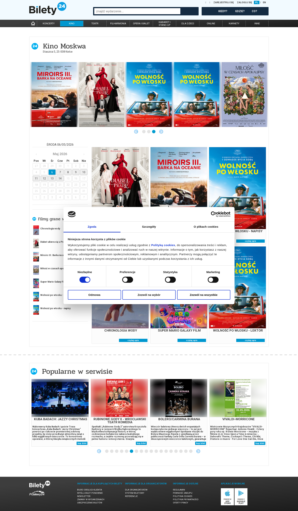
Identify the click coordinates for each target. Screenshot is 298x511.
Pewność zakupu (182, 493)
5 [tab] (127, 451)
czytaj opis (250, 241)
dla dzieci (187, 23)
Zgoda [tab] (92, 226)
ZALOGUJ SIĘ (244, 2)
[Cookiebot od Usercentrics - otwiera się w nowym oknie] (213, 214)
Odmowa (94, 294)
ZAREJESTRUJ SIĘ (223, 2)
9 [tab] (146, 451)
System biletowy (134, 493)
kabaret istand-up (164, 23)
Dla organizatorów (136, 490)
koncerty (49, 23)
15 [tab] (176, 451)
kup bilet (82, 443)
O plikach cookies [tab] (206, 226)
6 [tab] (132, 451)
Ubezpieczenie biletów (89, 503)
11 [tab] (156, 451)
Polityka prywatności (185, 499)
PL (256, 2)
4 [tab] (122, 451)
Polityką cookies (163, 245)
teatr (94, 23)
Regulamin (179, 490)
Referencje (131, 496)
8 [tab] (141, 451)
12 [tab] (161, 451)
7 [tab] (137, 451)
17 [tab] (186, 451)
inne (257, 23)
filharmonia (118, 23)
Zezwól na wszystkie (204, 294)
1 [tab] (144, 132)
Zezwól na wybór (149, 294)
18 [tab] (191, 451)
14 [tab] (171, 451)
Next (161, 132)
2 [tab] (149, 132)
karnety (234, 23)
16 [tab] (181, 451)
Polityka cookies (182, 496)
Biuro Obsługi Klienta (89, 490)
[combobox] (137, 11)
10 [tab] (151, 451)
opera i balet (141, 23)
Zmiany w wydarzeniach (90, 499)
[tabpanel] (244, 94)
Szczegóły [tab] (149, 226)
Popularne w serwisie (77, 371)
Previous (136, 132)
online (211, 23)
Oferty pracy (180, 503)
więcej (46, 321)
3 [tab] (154, 132)
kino (71, 23)
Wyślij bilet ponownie (90, 493)
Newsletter (83, 496)
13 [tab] (166, 451)
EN (264, 2)
